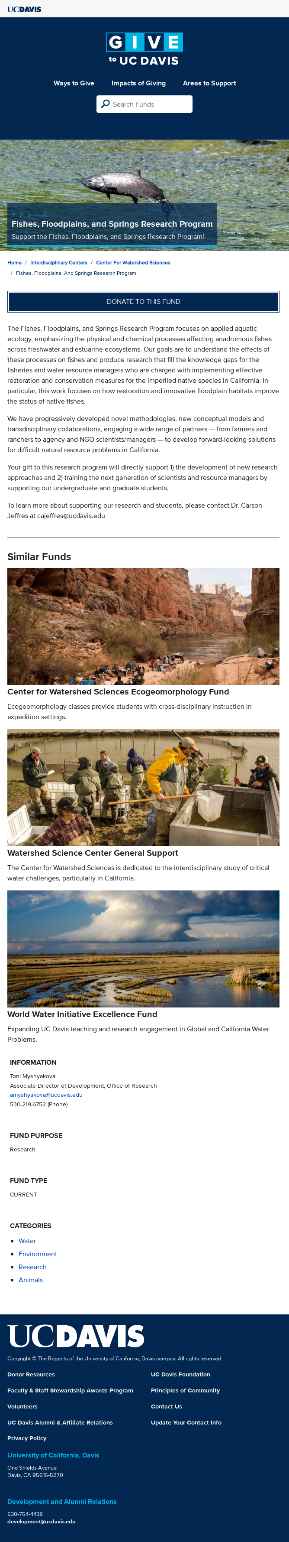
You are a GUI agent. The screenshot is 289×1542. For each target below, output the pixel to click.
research (33, 1267)
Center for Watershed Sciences (133, 262)
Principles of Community (185, 1390)
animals (31, 1280)
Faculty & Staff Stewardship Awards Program (70, 1390)
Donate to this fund (143, 301)
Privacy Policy (26, 1438)
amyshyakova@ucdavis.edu (46, 1094)
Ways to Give (74, 83)
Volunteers (22, 1406)
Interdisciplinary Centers (58, 262)
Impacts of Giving (139, 83)
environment (38, 1254)
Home (14, 262)
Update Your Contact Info (186, 1422)
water (27, 1241)
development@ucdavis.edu (41, 1521)
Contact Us (166, 1406)
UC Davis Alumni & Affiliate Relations (60, 1422)
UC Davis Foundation (180, 1374)
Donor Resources (31, 1374)
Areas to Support (209, 83)
